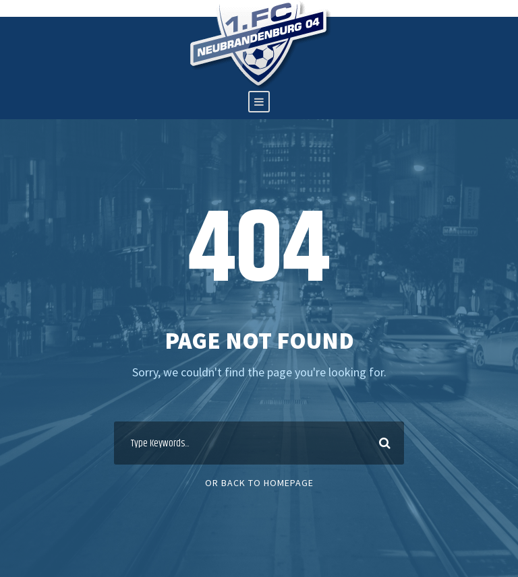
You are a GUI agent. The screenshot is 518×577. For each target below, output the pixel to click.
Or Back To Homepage (259, 483)
